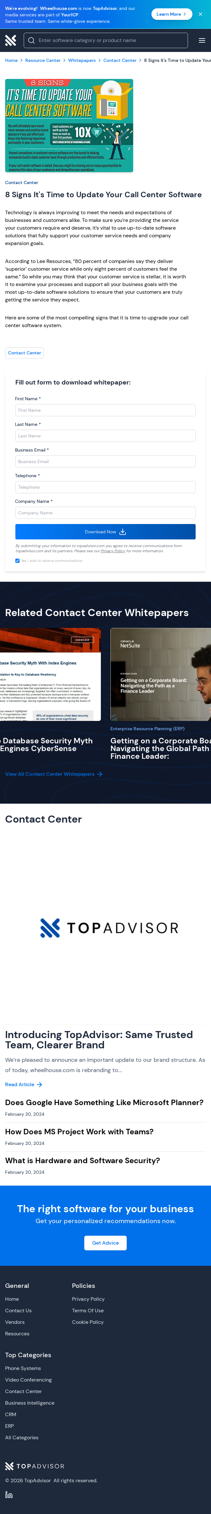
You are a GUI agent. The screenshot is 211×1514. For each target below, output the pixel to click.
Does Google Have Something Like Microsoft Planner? (104, 1102)
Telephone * (27, 475)
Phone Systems (23, 1368)
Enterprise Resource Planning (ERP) (147, 729)
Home (12, 1299)
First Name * (28, 399)
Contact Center (21, 182)
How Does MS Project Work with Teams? (79, 1132)
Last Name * (28, 424)
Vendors (15, 1322)
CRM (10, 1414)
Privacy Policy (113, 551)
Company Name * (34, 501)
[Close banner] (200, 14)
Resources (17, 1333)
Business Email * (32, 450)
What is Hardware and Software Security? (82, 1160)
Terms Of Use (88, 1310)
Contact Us (18, 1310)
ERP (9, 1426)
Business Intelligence (29, 1403)
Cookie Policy (88, 1322)
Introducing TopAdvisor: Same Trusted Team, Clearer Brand (99, 1040)
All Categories (21, 1437)
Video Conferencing (28, 1379)
